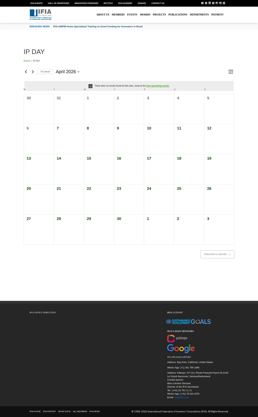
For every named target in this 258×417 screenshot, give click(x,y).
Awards (145, 14)
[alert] (129, 86)
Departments (199, 14)
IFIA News (94, 411)
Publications (177, 14)
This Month (45, 72)
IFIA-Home (35, 411)
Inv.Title (108, 3)
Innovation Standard (86, 3)
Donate (142, 3)
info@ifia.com (181, 397)
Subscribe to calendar (215, 254)
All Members (80, 411)
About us (103, 14)
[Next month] (33, 72)
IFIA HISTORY (49, 411)
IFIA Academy (125, 3)
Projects (159, 14)
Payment (217, 14)
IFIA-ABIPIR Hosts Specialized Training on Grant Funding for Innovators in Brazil (98, 26)
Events (132, 14)
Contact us (158, 3)
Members (118, 14)
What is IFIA (64, 411)
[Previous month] (26, 72)
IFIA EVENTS (36, 3)
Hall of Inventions (58, 3)
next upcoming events (157, 86)
